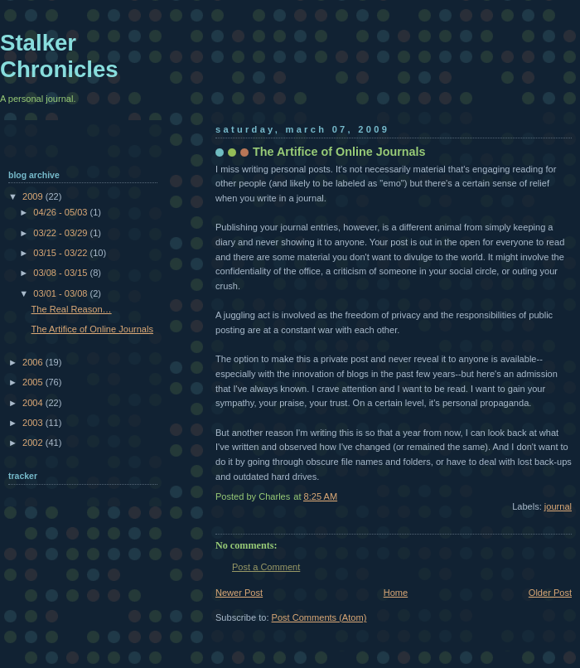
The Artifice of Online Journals (92, 329)
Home (396, 593)
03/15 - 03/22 (61, 253)
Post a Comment (266, 567)
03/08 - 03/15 (61, 273)
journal (558, 506)
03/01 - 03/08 (61, 293)
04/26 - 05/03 (61, 212)
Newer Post (239, 593)
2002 (34, 443)
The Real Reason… (71, 309)
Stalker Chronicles (59, 56)
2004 (34, 403)
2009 (34, 196)
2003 (34, 423)
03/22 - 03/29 (61, 233)
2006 (34, 362)
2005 (34, 382)
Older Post (550, 593)
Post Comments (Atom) (319, 617)
